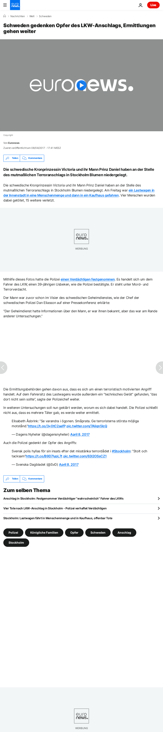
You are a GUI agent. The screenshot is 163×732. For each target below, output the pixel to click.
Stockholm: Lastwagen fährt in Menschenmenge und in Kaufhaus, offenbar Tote (57, 518)
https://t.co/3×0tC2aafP (47, 426)
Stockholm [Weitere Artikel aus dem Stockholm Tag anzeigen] (16, 542)
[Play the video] (81, 85)
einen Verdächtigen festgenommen (88, 279)
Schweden (45, 16)
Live (153, 5)
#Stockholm (121, 451)
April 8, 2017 (80, 434)
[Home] (4, 16)
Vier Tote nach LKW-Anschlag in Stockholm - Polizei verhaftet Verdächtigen (55, 508)
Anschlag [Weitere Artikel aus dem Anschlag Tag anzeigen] (124, 532)
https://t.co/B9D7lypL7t (44, 456)
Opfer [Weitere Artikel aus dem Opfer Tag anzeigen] (74, 532)
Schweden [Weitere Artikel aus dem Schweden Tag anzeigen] (97, 532)
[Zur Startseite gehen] (15, 5)
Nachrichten (17, 16)
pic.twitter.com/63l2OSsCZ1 (85, 456)
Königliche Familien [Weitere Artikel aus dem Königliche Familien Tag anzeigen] (44, 532)
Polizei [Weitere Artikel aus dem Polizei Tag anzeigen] (13, 532)
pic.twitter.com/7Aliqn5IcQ (86, 426)
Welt (31, 16)
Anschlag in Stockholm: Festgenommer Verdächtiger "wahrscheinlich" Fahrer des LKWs (63, 498)
